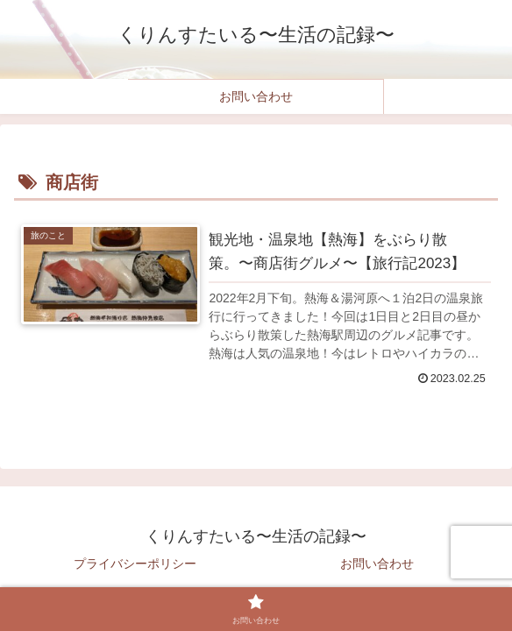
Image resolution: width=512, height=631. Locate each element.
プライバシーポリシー (135, 564)
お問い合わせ (377, 564)
